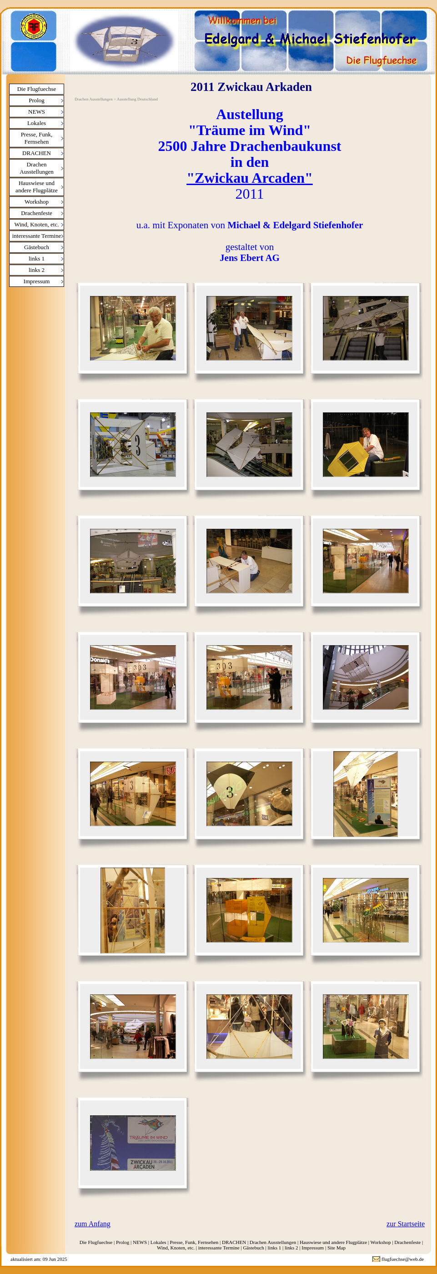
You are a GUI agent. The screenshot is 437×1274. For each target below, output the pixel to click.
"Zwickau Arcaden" (249, 178)
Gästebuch (36, 247)
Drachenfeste (36, 213)
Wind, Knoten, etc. (36, 224)
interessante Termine (36, 235)
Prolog (37, 100)
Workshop (37, 201)
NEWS (36, 111)
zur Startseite (406, 1224)
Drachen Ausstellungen (36, 168)
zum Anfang (93, 1224)
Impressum (37, 281)
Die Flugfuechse (36, 88)
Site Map (336, 1247)
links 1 (37, 258)
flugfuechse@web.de (403, 1259)
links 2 (37, 269)
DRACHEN (36, 153)
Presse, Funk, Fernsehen (37, 138)
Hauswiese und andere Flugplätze (36, 187)
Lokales (36, 123)
